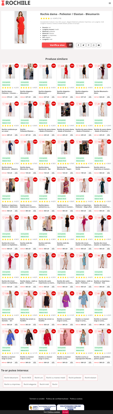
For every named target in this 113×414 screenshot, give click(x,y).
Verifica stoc (61, 45)
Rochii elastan (90, 377)
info (16, 97)
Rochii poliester (75, 377)
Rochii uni (39, 377)
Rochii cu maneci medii (55, 377)
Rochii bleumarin (11, 377)
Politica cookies (76, 399)
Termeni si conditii (37, 399)
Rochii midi (44, 384)
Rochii (54, 384)
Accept (65, 412)
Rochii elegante (30, 384)
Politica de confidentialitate (57, 399)
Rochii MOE (26, 377)
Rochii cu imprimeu (12, 384)
